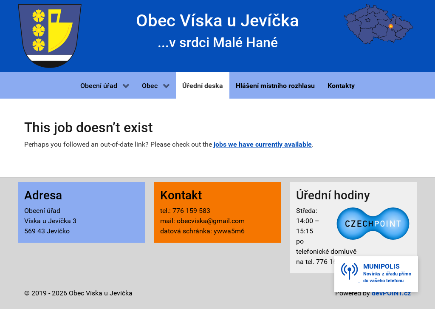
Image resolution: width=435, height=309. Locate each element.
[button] (105, 85)
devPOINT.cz (391, 293)
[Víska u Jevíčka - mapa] (378, 24)
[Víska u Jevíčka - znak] (50, 35)
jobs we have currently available (263, 144)
